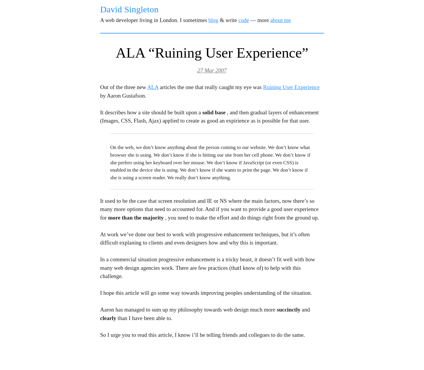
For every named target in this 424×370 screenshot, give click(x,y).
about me (280, 20)
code (243, 20)
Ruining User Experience (291, 87)
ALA (152, 87)
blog (213, 20)
